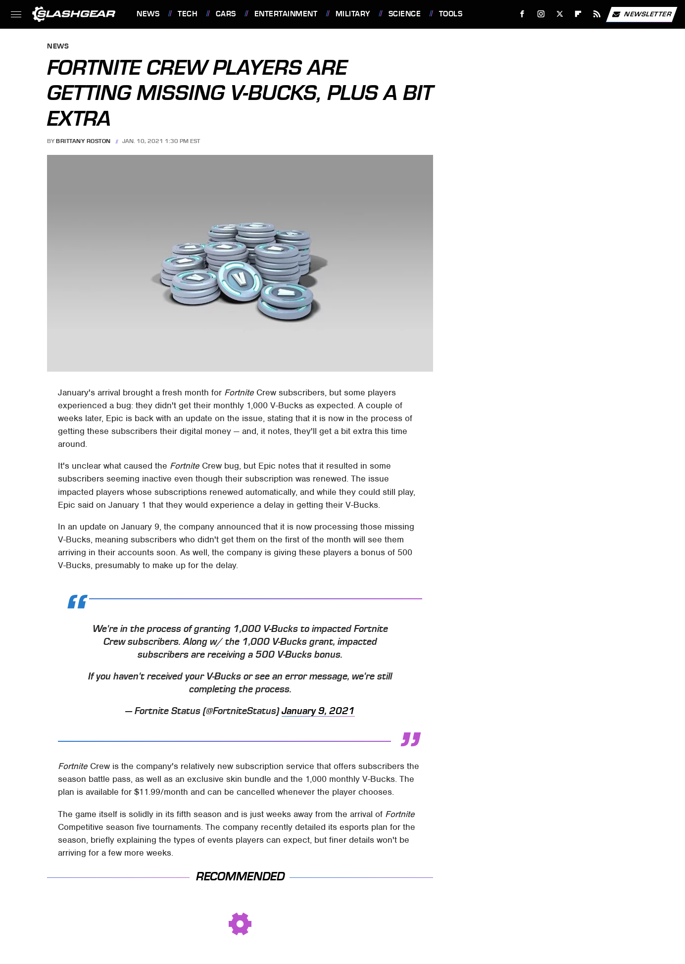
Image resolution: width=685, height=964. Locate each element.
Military (353, 13)
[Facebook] (522, 14)
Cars (226, 13)
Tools (451, 13)
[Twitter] (559, 14)
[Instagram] (541, 14)
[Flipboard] (578, 14)
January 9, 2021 (318, 711)
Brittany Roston (83, 141)
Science (405, 13)
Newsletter (641, 14)
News (148, 13)
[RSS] (597, 14)
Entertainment (286, 13)
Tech (187, 13)
